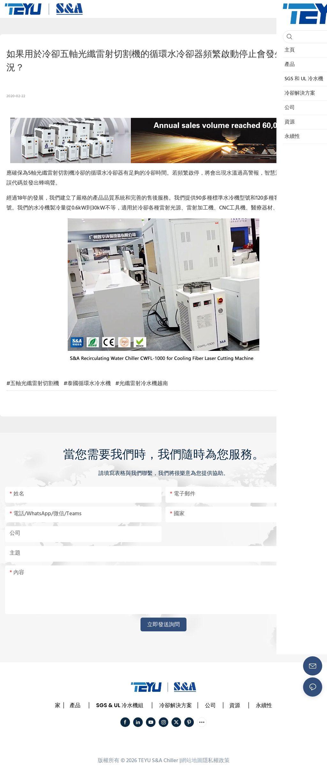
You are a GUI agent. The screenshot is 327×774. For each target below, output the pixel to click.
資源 (234, 705)
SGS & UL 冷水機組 (119, 705)
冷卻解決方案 (175, 705)
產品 (75, 705)
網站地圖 (191, 760)
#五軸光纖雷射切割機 (32, 383)
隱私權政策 (216, 760)
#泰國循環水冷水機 (87, 383)
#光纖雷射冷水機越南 (141, 383)
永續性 (264, 705)
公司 (210, 705)
